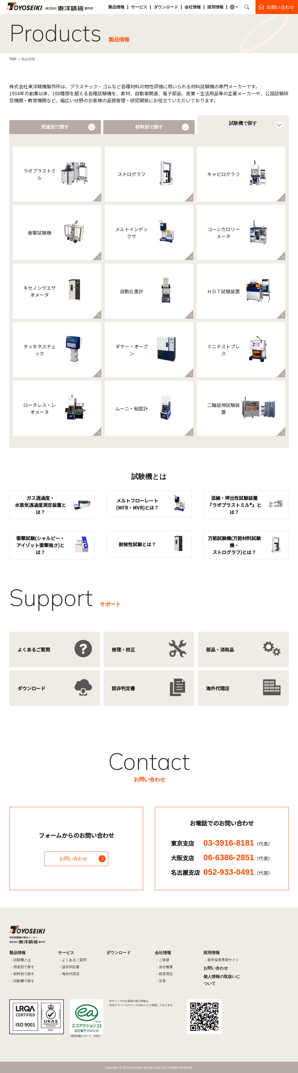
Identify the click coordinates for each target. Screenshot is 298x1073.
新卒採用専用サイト (223, 960)
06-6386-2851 (238, 857)
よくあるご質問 (74, 960)
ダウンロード (166, 7)
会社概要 (166, 967)
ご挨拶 (164, 960)
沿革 (162, 981)
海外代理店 (70, 974)
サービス (139, 7)
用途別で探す (23, 967)
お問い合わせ (73, 858)
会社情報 (193, 7)
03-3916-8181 (238, 842)
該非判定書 (70, 967)
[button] (234, 7)
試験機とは (22, 960)
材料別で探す (23, 974)
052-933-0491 (238, 872)
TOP (12, 59)
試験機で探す (23, 981)
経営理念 (166, 974)
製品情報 (116, 7)
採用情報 (215, 7)
